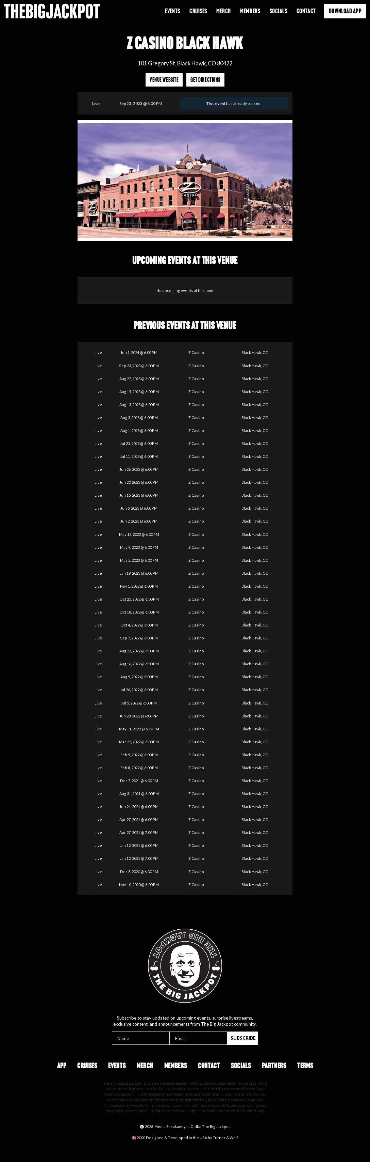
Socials (278, 11)
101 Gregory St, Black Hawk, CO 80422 (185, 63)
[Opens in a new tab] (185, 1138)
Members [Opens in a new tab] (250, 11)
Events (172, 11)
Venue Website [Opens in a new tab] (164, 79)
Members (175, 1066)
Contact (306, 11)
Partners (274, 1066)
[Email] (198, 1038)
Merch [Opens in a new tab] (223, 11)
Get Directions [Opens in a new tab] (205, 79)
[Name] (141, 1038)
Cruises (198, 11)
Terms (305, 1066)
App (61, 1066)
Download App (345, 11)
